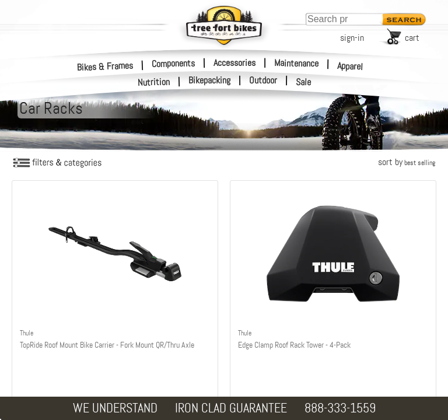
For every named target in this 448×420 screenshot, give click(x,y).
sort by (406, 162)
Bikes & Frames (105, 66)
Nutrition (154, 82)
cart (412, 38)
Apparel (350, 66)
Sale (304, 82)
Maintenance (296, 63)
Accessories (235, 63)
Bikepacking (209, 80)
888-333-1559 (340, 408)
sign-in (352, 38)
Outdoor (263, 80)
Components (173, 63)
